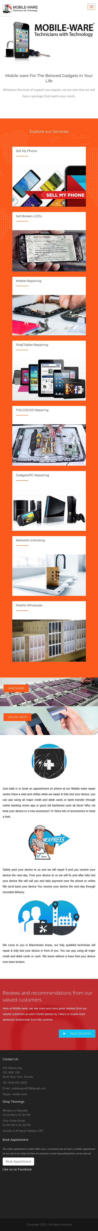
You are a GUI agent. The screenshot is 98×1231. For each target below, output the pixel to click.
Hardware (16, 688)
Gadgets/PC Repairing (32, 475)
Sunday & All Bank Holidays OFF (23, 1130)
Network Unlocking (30, 540)
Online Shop (17, 717)
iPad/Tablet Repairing (32, 345)
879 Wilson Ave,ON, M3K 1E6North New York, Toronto (18, 1072)
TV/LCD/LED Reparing (32, 410)
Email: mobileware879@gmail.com (24, 1088)
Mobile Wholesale (29, 605)
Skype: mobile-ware (15, 1094)
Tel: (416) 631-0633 (15, 1082)
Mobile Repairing (28, 281)
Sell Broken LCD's (29, 216)
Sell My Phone (26, 151)
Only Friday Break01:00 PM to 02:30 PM (17, 1123)
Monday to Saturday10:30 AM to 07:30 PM (16, 1112)
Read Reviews (77, 1033)
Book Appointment (18, 1161)
